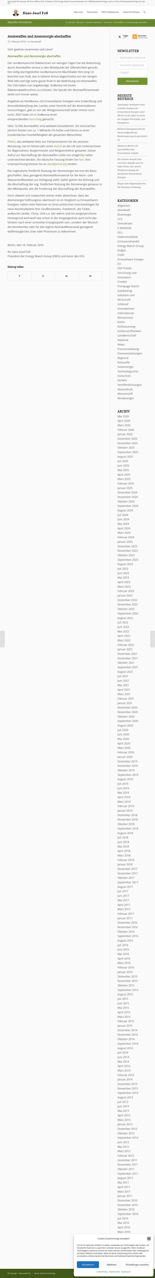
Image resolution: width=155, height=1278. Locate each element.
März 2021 (123, 694)
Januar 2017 (124, 918)
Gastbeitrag (124, 291)
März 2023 (123, 586)
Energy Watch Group (130, 246)
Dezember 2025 (127, 439)
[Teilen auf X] (43, 276)
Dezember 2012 (127, 1129)
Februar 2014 (125, 1075)
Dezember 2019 (127, 761)
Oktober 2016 (126, 932)
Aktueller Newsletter (20, 22)
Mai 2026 (123, 416)
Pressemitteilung (128, 349)
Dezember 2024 (127, 492)
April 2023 (123, 582)
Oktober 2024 (126, 501)
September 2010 (127, 1214)
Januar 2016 (124, 972)
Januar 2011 (124, 1196)
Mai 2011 (123, 1182)
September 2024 (127, 506)
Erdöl (120, 255)
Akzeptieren (88, 1264)
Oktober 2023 (126, 555)
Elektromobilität (127, 237)
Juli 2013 (122, 1102)
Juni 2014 (123, 1057)
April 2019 (123, 797)
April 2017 (123, 905)
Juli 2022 (122, 622)
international (125, 313)
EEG (119, 232)
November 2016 (127, 927)
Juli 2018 (122, 837)
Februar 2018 (125, 860)
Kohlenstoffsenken (129, 331)
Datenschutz (114, 1272)
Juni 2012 (123, 1142)
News (121, 344)
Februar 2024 (125, 537)
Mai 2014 (123, 1061)
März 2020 (123, 748)
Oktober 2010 (126, 1209)
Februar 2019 (125, 806)
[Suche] (144, 12)
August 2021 (125, 672)
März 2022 (123, 640)
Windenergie (125, 398)
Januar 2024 (124, 542)
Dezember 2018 (127, 815)
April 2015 (123, 1012)
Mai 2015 (123, 1008)
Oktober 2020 (126, 716)
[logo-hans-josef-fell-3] (30, 12)
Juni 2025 (123, 465)
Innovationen (125, 308)
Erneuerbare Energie (130, 259)
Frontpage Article (128, 286)
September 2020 (127, 721)
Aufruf (58, 146)
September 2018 (127, 828)
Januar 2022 (124, 649)
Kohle (121, 322)
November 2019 (127, 766)
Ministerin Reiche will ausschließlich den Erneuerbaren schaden (128, 149)
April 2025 (123, 474)
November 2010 (127, 1205)
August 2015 (125, 994)
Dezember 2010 (127, 1200)
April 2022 (123, 636)
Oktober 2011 (126, 1169)
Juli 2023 (122, 569)
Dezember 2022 (127, 600)
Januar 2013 (124, 1124)
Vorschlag (35, 119)
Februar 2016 (125, 967)
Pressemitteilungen (129, 353)
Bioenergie (124, 214)
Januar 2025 (124, 488)
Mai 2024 (123, 524)
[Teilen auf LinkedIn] (66, 276)
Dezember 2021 (127, 654)
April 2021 (123, 690)
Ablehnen (111, 1264)
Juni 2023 (123, 573)
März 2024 (123, 533)
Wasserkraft (125, 389)
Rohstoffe (123, 362)
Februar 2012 (125, 1156)
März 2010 (123, 1232)
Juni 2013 (123, 1106)
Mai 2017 (123, 900)
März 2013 (123, 1120)
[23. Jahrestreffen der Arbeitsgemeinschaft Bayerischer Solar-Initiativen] (2, 639)
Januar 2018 (124, 864)
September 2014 (127, 1044)
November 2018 (127, 819)
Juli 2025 (122, 461)
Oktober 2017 (126, 878)
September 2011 (127, 1173)
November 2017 (127, 873)
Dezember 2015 (127, 976)
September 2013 (127, 1093)
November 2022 (127, 604)
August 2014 (125, 1048)
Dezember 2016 (127, 922)
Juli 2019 (122, 784)
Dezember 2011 (127, 1160)
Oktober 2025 (126, 447)
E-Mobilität (124, 228)
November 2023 (127, 551)
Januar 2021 (124, 703)
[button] (148, 1238)
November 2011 (127, 1164)
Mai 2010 (123, 1223)
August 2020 (125, 725)
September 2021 (127, 667)
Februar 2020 (125, 752)
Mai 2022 (123, 631)
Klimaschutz (125, 318)
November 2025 (127, 443)
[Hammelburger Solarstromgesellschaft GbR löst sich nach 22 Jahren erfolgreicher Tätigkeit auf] (152, 639)
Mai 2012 (123, 1147)
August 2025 (125, 457)
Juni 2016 (123, 949)
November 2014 (127, 1034)
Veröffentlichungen (129, 385)
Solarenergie (125, 367)
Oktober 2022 (126, 609)
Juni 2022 (123, 627)
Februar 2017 (125, 914)
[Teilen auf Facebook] (19, 276)
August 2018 (125, 833)
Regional (123, 358)
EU (119, 264)
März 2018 (123, 855)
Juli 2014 (122, 1052)
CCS (119, 219)
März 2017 (123, 909)
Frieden (122, 282)
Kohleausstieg (126, 326)
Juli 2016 (122, 945)
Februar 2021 (125, 698)
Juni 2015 (123, 1003)
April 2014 (123, 1066)
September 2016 (127, 936)
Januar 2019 (124, 810)
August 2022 (125, 618)
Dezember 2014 (127, 1030)
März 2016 (123, 963)
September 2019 (127, 775)
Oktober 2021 (126, 663)
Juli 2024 (122, 515)
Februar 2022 (125, 645)
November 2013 (127, 1088)
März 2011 (123, 1191)
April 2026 (123, 421)
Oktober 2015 (126, 985)
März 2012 (123, 1151)
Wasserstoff (125, 394)
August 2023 (125, 564)
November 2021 (127, 658)
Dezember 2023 (127, 546)
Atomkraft (36, 42)
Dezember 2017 (127, 869)
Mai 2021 (123, 685)
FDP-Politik (124, 268)
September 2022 (127, 613)
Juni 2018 (123, 842)
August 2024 (125, 510)
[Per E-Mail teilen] (90, 276)
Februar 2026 (125, 430)
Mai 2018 (123, 846)
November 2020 (127, 712)
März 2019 (123, 802)
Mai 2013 (123, 1111)
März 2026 (123, 425)
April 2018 (123, 851)
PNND (11, 142)
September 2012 (127, 1138)
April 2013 (123, 1115)
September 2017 (127, 882)
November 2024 (127, 497)
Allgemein (123, 206)
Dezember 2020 (127, 707)
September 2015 (127, 990)
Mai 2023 (123, 577)
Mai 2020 (123, 739)
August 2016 (125, 940)
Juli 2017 (122, 891)
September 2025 (127, 452)
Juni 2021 (123, 681)
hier (81, 159)
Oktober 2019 (126, 770)
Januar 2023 (124, 595)
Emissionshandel (128, 241)
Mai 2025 (123, 470)
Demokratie (124, 223)
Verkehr (122, 380)
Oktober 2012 (126, 1133)
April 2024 (123, 528)
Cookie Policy (102, 1272)
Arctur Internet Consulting (44, 1273)
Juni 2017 (123, 896)
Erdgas (121, 250)
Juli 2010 (122, 1218)
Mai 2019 (123, 793)
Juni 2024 (123, 519)
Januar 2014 (124, 1079)
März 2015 (123, 1017)
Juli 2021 (122, 676)
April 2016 (123, 958)
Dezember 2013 (127, 1084)
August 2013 (125, 1097)
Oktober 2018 (126, 824)
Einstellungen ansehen (137, 1264)
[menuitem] (78, 12)
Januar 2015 (124, 1026)
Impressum (126, 1272)
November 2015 (127, 981)
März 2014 (123, 1070)
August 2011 (125, 1178)
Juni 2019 (123, 788)
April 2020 (123, 743)
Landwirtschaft (126, 335)
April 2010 (123, 1227)
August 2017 (125, 887)
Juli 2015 (122, 999)
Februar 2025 (125, 483)
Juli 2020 (122, 730)
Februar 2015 (125, 1021)
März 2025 (123, 479)
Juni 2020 (123, 734)
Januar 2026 (124, 434)
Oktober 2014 (126, 1039)
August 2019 (125, 779)
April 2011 (123, 1187)
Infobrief (122, 304)
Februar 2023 (125, 591)
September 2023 (127, 560)
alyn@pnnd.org (57, 164)
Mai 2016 (123, 954)
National (122, 340)
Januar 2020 (124, 757)
